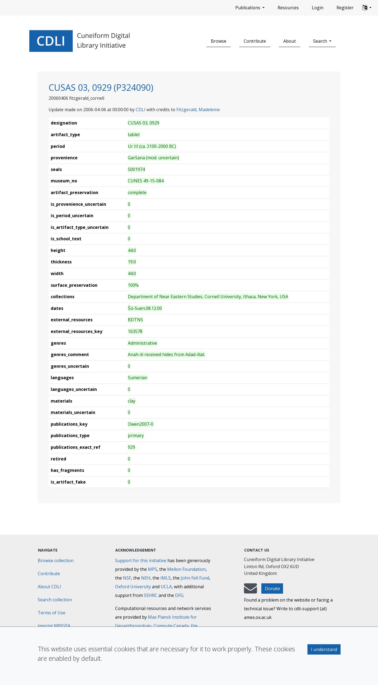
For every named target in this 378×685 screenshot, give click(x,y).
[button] (367, 8)
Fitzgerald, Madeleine (198, 110)
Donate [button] (272, 588)
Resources (288, 8)
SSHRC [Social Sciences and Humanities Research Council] (150, 595)
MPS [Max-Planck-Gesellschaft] (152, 569)
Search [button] (320, 41)
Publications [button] (248, 8)
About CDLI (49, 587)
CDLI (140, 110)
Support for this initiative (140, 560)
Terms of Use (51, 613)
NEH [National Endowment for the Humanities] (145, 578)
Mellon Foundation (186, 569)
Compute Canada (171, 626)
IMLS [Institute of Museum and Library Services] (165, 578)
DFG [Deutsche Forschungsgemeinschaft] (179, 595)
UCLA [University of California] (166, 587)
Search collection (55, 600)
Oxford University (133, 587)
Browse (218, 41)
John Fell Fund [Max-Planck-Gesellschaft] (195, 578)
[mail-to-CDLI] (250, 591)
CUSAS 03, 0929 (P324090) (101, 87)
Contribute (255, 41)
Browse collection (56, 560)
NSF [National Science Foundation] (127, 578)
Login (317, 8)
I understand (324, 649)
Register (345, 8)
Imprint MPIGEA (54, 626)
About (289, 41)
